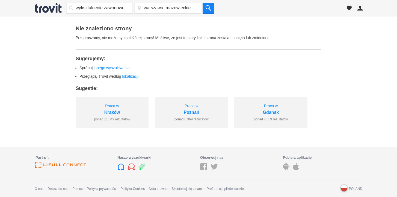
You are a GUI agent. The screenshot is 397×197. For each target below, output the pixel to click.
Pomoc (77, 189)
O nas (39, 189)
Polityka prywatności (102, 189)
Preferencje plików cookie (225, 189)
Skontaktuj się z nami (186, 189)
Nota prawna (158, 189)
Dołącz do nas (58, 189)
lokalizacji (130, 76)
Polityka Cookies (132, 189)
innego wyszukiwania (112, 68)
